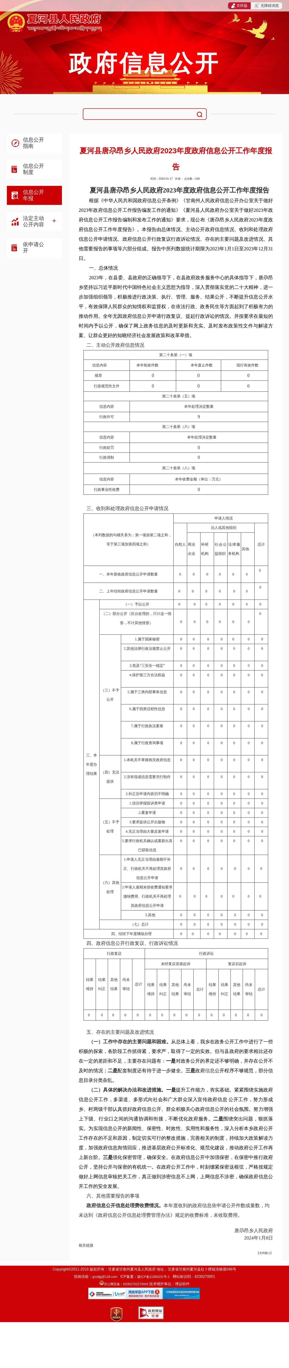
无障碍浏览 (267, 5)
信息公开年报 (33, 195)
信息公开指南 (33, 143)
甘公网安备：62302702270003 (126, 1284)
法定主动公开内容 (33, 221)
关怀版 (239, 5)
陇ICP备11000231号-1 (153, 1277)
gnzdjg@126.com (104, 1277)
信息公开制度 (33, 169)
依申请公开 (33, 247)
